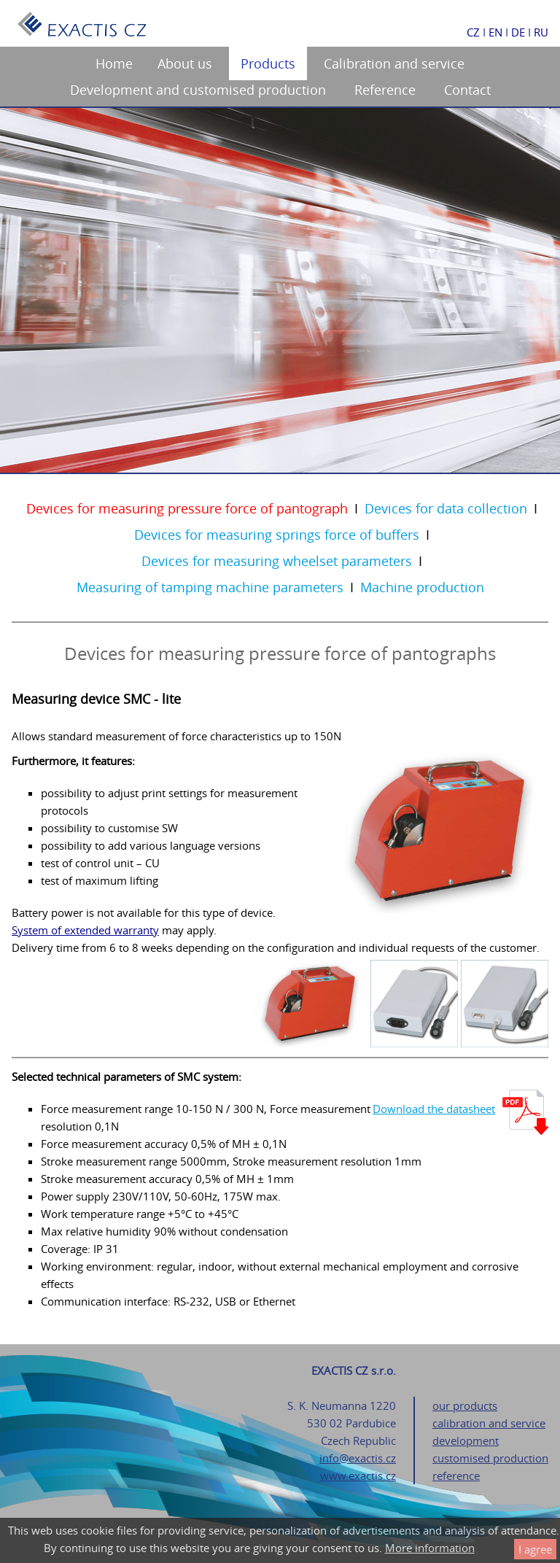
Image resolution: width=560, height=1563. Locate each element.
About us (185, 63)
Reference (385, 89)
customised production (490, 1458)
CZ (473, 32)
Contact (467, 89)
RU (541, 32)
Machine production (422, 587)
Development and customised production (198, 89)
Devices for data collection (446, 508)
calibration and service (488, 1423)
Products (268, 63)
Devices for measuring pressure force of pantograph (187, 508)
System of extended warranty (85, 930)
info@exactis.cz (357, 1458)
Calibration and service (394, 63)
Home (114, 63)
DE (518, 32)
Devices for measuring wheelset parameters (276, 561)
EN (495, 32)
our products (464, 1405)
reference (456, 1475)
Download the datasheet (434, 1108)
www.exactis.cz (358, 1475)
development (465, 1440)
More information (430, 1547)
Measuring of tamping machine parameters (210, 587)
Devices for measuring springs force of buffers (276, 534)
